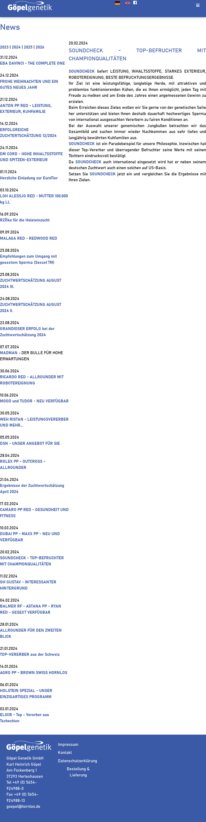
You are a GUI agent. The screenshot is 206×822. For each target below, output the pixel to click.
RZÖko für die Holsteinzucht (25, 220)
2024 (16, 47)
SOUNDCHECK (82, 71)
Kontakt (65, 753)
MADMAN (8, 353)
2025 (28, 47)
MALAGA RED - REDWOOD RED (28, 238)
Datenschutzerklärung (77, 761)
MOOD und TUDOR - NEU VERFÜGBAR (34, 401)
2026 (40, 47)
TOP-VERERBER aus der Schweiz (30, 655)
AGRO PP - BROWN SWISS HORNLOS (33, 673)
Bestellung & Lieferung (78, 772)
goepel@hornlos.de (23, 807)
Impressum (68, 745)
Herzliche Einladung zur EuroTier (29, 178)
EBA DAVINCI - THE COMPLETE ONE (32, 63)
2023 (4, 47)
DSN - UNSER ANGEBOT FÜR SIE (30, 444)
